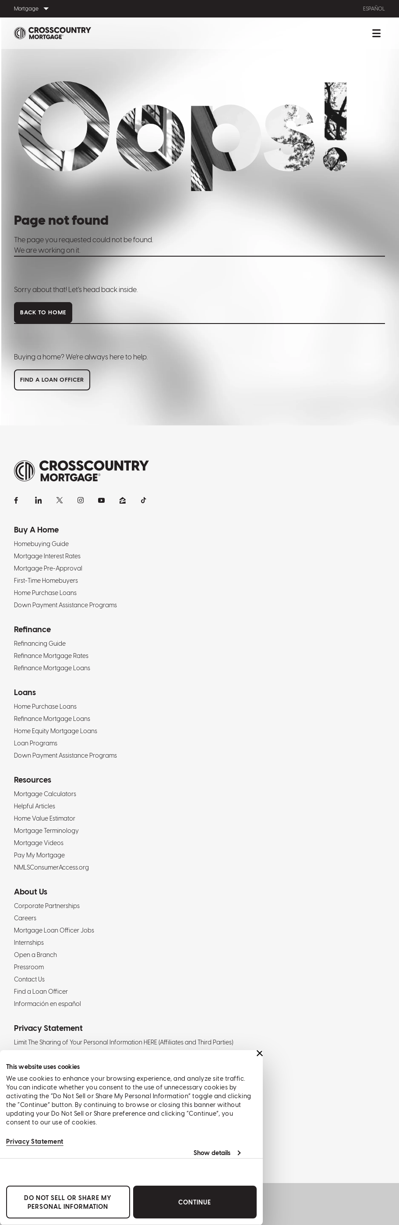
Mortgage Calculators (45, 793)
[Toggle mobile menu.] (376, 33)
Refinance (32, 629)
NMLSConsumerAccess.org (51, 867)
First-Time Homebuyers (46, 580)
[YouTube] (101, 500)
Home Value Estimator (44, 818)
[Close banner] (260, 1053)
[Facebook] (17, 500)
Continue (194, 1202)
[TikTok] (143, 500)
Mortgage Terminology (46, 830)
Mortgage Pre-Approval (48, 568)
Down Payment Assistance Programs (65, 605)
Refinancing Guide (40, 643)
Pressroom (29, 967)
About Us (30, 891)
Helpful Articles (34, 806)
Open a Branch (35, 954)
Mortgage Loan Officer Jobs (54, 930)
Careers (25, 918)
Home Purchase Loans (45, 592)
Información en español (47, 1003)
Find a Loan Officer (41, 991)
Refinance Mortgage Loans (52, 668)
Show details (212, 1152)
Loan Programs (35, 743)
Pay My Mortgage (39, 855)
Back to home (43, 312)
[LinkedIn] (38, 500)
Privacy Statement (35, 1141)
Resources (32, 779)
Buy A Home (36, 529)
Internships (29, 942)
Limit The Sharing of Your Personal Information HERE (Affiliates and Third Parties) (123, 1042)
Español (374, 9)
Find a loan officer (52, 379)
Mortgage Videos (39, 842)
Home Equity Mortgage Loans (55, 730)
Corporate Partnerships (47, 905)
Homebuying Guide (41, 543)
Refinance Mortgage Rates (51, 655)
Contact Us (29, 979)
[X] (59, 500)
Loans (25, 692)
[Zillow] (122, 500)
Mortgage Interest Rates (47, 556)
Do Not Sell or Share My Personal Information (68, 1202)
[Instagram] (80, 500)
